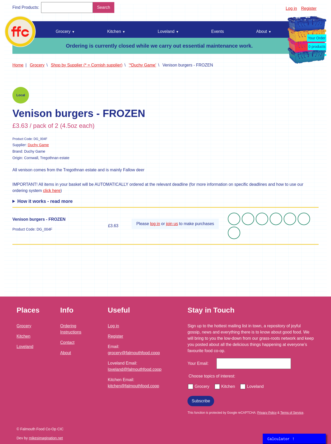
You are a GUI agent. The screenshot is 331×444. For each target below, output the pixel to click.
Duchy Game (38, 145)
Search (103, 7)
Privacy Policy (267, 413)
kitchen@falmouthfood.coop (133, 386)
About (65, 353)
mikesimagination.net (46, 438)
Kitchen (23, 336)
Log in (291, 8)
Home (18, 65)
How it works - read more (45, 201)
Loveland (25, 346)
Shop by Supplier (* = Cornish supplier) (87, 65)
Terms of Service (291, 413)
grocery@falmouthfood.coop (134, 353)
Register (309, 8)
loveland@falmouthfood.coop (135, 369)
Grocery (37, 65)
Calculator (281, 439)
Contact (67, 342)
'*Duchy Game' (142, 65)
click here (52, 190)
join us (172, 223)
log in (155, 223)
